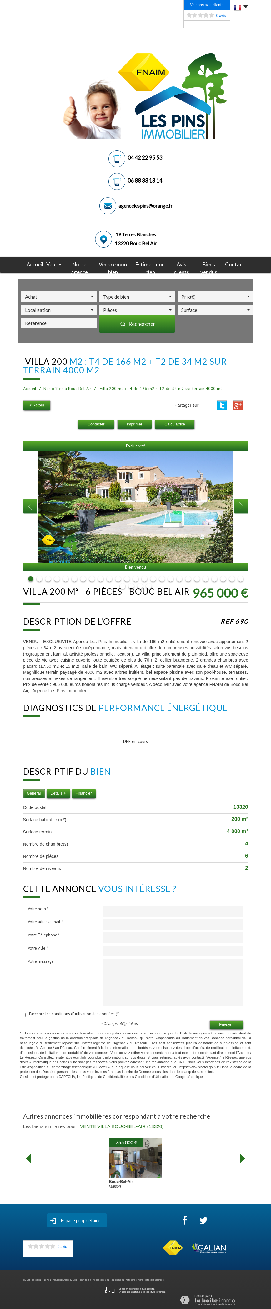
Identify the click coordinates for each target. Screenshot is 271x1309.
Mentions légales (101, 1278)
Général (34, 792)
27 (131, 585)
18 (179, 578)
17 (170, 578)
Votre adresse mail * (45, 921)
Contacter (96, 423)
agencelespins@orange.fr (145, 206)
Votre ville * (38, 947)
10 (109, 578)
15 (153, 578)
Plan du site (85, 1278)
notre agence (76, 263)
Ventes (51, 263)
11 (118, 578)
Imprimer (135, 423)
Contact (237, 263)
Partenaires (131, 1278)
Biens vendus (211, 263)
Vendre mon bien (111, 263)
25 (240, 578)
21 (205, 578)
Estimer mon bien (150, 263)
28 (140, 585)
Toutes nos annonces (154, 1278)
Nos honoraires (117, 1278)
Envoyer (226, 1024)
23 (223, 578)
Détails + (58, 792)
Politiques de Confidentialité (103, 1075)
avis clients (183, 263)
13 (135, 578)
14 (144, 578)
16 (162, 578)
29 (149, 585)
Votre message (41, 960)
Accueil (32, 263)
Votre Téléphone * (44, 934)
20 (197, 578)
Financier (84, 792)
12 (127, 578)
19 (188, 578)
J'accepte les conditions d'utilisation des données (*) (74, 1013)
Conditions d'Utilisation (152, 1075)
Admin (140, 1278)
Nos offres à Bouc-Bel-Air (67, 388)
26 (122, 585)
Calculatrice (174, 423)
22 (214, 578)
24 (232, 578)
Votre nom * (38, 907)
